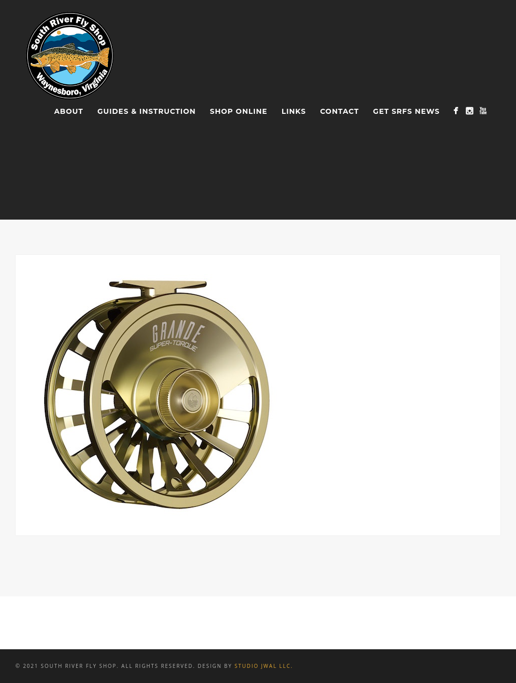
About (68, 111)
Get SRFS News (406, 111)
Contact (339, 111)
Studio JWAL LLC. (263, 665)
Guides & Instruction (146, 111)
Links (294, 111)
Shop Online (239, 111)
